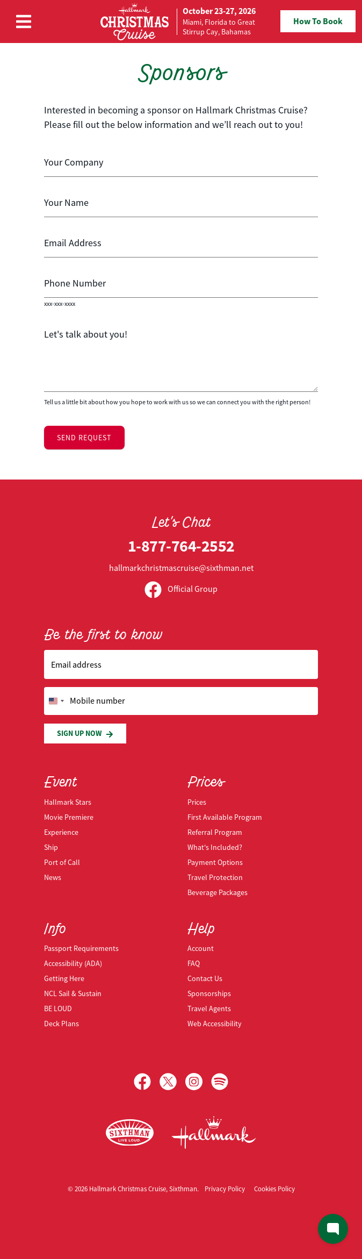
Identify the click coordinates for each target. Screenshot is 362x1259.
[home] (178, 21)
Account (200, 948)
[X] (172, 1081)
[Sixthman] (130, 1133)
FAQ (193, 963)
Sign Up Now (85, 733)
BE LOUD (58, 1008)
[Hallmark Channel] (214, 1132)
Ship (51, 847)
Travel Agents (209, 1008)
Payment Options (215, 862)
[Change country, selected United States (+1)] (56, 701)
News (52, 877)
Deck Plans (61, 1023)
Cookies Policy (274, 1188)
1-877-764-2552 (181, 545)
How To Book (318, 21)
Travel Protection (215, 877)
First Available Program (224, 817)
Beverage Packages (217, 892)
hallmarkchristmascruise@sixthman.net (181, 568)
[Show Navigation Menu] (23, 21)
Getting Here (64, 978)
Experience (61, 832)
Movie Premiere (68, 817)
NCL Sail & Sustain (73, 993)
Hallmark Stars (67, 802)
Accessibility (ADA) (73, 963)
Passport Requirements (81, 948)
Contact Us (204, 978)
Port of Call (62, 862)
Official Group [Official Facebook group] (181, 589)
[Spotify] (219, 1081)
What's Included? (214, 847)
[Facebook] (147, 1081)
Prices (196, 802)
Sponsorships (209, 993)
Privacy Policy (225, 1188)
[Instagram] (198, 1081)
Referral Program (214, 832)
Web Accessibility (214, 1023)
